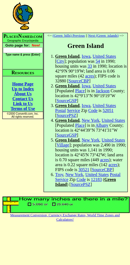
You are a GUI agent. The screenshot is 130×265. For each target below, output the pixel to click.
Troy (59, 174)
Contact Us (23, 98)
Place (80, 90)
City (60, 61)
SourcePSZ (66, 115)
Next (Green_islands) (103, 35)
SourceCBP (79, 81)
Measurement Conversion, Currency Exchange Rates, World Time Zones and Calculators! (65, 217)
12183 (96, 179)
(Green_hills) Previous (69, 35)
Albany (102, 125)
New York (90, 120)
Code (92, 110)
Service (73, 110)
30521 (83, 169)
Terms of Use (23, 108)
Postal (60, 110)
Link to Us (22, 103)
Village (63, 145)
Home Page (23, 84)
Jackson (103, 90)
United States (104, 56)
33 (90, 66)
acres (89, 76)
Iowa (86, 56)
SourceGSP (67, 100)
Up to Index (23, 89)
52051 (108, 110)
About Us (22, 93)
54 (98, 61)
